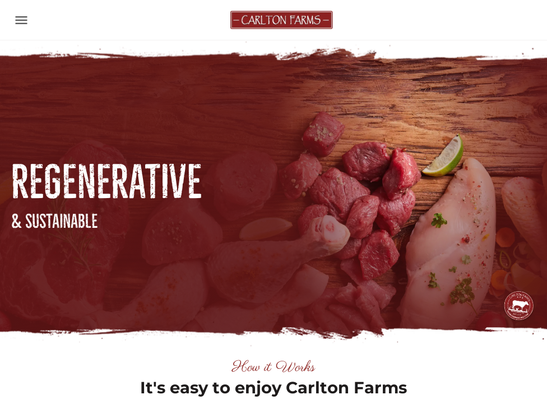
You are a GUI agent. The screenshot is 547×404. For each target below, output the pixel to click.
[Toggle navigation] (21, 20)
